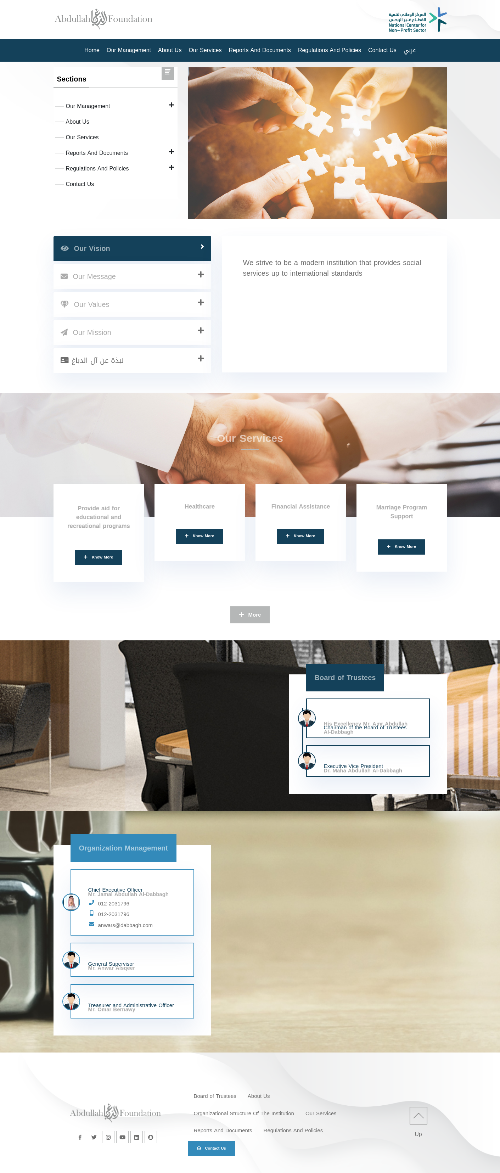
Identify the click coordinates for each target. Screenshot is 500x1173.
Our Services (205, 50)
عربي (410, 50)
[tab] (132, 248)
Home (92, 50)
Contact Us (382, 50)
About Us (169, 50)
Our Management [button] (129, 50)
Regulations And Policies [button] (329, 50)
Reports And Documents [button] (260, 50)
